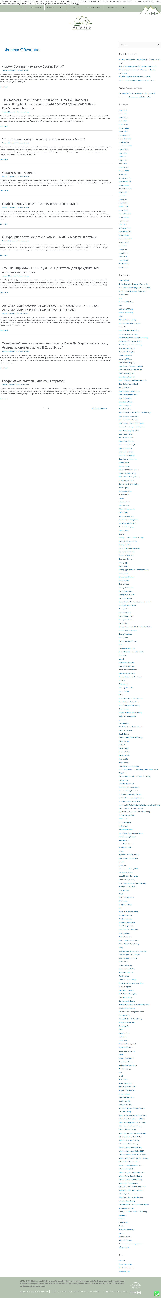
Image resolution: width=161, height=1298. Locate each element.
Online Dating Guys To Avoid (129, 954)
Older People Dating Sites (128, 940)
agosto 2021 (124, 192)
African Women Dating (127, 320)
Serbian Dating (124, 1015)
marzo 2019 (123, 260)
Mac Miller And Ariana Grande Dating (132, 883)
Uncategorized (124, 1094)
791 (120, 305)
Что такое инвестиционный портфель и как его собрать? (43, 139)
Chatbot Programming (127, 509)
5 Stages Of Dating (126, 302)
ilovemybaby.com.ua (126, 783)
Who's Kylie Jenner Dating (128, 1194)
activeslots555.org (126, 309)
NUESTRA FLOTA (74, 8)
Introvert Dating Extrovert (128, 791)
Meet (121, 894)
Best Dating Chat (125, 398)
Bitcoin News (124, 462)
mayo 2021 (123, 203)
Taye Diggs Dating (125, 1062)
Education (122, 655)
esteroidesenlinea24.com (128, 670)
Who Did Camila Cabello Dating (130, 1137)
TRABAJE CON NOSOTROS (93, 8)
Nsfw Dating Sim (125, 937)
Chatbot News (124, 505)
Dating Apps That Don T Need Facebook (134, 570)
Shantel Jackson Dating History (130, 1019)
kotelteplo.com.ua (125, 847)
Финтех (121, 1233)
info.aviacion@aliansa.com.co (118, 1291)
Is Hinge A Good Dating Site (129, 801)
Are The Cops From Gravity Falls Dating (133, 337)
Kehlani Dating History (127, 837)
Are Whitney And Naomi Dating (130, 345)
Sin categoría (124, 1026)
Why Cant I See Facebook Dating (131, 1197)
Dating (121, 534)
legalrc (121, 862)
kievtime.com (124, 840)
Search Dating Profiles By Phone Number (134, 1005)
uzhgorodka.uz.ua (125, 1105)
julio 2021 (123, 196)
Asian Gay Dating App (127, 352)
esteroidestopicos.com (127, 673)
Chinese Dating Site (126, 516)
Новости (122, 1219)
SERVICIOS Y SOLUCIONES (55, 8)
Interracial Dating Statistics (129, 787)
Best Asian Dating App (127, 362)
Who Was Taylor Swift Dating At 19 (132, 1190)
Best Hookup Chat (125, 434)
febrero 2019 (124, 264)
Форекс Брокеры (125, 1237)
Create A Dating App (126, 527)
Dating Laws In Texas (127, 595)
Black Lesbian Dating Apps (128, 470)
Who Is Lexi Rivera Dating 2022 (131, 1165)
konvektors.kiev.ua (126, 844)
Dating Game (124, 580)
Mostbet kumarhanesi (127, 922)
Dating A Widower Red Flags (129, 548)
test (120, 1072)
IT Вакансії (123, 819)
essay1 (121, 659)
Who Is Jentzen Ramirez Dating (130, 1147)
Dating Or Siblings (126, 598)
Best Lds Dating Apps (127, 455)
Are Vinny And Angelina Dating (130, 341)
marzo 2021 (123, 206)
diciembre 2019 (125, 228)
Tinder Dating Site (125, 1083)
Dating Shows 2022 (126, 616)
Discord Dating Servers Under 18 (131, 652)
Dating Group (124, 584)
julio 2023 (123, 110)
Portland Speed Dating (127, 980)
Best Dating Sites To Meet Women (132, 423)
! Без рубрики (124, 280)
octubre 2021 (124, 185)
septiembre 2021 (125, 189)
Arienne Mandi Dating (127, 348)
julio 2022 (123, 153)
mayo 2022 (123, 160)
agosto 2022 (124, 149)
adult (121, 316)
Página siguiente (99, 408)
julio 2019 (123, 246)
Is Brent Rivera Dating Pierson (130, 794)
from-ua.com (124, 709)
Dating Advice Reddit (126, 552)
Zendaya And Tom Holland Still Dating (133, 1212)
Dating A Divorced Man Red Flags (131, 537)
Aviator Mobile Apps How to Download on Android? (138, 66)
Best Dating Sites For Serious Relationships (135, 413)
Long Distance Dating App (128, 876)
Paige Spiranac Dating (127, 969)
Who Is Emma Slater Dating (129, 1140)
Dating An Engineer (126, 559)
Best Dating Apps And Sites (129, 391)
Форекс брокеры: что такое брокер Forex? (33, 66)
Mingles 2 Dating (125, 905)
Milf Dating (123, 901)
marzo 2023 (123, 124)
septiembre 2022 (125, 146)
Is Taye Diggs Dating (126, 815)
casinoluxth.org (124, 502)
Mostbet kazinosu (125, 919)
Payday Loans (124, 976)
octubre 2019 (124, 235)
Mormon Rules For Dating (128, 912)
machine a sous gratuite (127, 887)
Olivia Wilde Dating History (129, 944)
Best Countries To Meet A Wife (130, 370)
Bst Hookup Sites (125, 491)
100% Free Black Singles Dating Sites (133, 291)
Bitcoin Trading (124, 466)
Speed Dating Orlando (127, 1051)
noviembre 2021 (125, 182)
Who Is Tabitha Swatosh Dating (130, 1180)
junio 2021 (123, 199)
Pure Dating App (125, 987)
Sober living (123, 1040)
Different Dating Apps (127, 648)
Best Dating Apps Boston (128, 395)
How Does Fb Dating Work (129, 766)
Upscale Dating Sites (126, 1097)
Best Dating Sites (125, 409)
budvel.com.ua (124, 495)
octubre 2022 (124, 142)
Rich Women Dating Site (128, 994)
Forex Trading (124, 691)
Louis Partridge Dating (127, 880)
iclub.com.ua (123, 780)
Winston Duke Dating (127, 1201)
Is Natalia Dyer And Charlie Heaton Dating (134, 812)
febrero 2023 (124, 128)
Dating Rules (123, 609)
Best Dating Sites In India (128, 420)
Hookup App (123, 748)
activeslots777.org (126, 313)
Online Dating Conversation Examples (133, 951)
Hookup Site (123, 759)
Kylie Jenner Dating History (129, 854)
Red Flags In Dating (126, 990)
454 (120, 298)
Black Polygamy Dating (127, 473)
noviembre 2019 (125, 231)
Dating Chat (123, 573)
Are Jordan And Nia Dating (129, 334)
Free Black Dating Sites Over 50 (131, 698)
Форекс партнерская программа (131, 1244)
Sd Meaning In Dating (127, 1001)
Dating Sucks (124, 637)
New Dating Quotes (126, 926)
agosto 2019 (124, 242)
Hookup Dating (124, 752)
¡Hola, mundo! (150, 93)
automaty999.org (125, 359)
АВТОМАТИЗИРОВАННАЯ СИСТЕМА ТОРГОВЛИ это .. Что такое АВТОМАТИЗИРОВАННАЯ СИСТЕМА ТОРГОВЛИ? (50, 307)
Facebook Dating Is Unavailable (130, 677)
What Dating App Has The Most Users (133, 1115)
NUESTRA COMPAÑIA (35, 8)
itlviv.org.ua (123, 826)
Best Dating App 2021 (127, 373)
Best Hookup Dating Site (128, 445)
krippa (121, 851)
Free (120, 695)
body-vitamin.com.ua (126, 480)
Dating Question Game (127, 605)
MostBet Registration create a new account (135, 77)
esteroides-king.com (126, 662)
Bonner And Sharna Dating (129, 484)
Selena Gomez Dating (127, 1008)
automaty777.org (125, 355)
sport (121, 1054)
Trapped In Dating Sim (127, 1090)
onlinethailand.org (125, 965)
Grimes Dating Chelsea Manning (131, 737)
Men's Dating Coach (126, 897)
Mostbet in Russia (125, 915)
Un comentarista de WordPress (130, 93)
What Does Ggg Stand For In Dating (132, 1122)
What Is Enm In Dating (127, 1129)
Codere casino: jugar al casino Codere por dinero (136, 80)
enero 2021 (123, 210)
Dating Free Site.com (126, 577)
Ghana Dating (124, 723)
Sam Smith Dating (125, 997)
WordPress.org (124, 1271)
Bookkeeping (124, 488)
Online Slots (123, 962)
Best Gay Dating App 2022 (129, 430)
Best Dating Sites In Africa (128, 416)
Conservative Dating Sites (128, 520)
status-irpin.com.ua (126, 1058)
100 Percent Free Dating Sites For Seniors (134, 288)
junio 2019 (123, 249)
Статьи (121, 1226)
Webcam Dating (125, 1112)
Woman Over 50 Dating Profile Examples (134, 1205)
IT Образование (125, 822)
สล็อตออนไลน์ (124, 1247)
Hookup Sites (124, 762)
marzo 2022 (123, 167)
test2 (121, 1076)
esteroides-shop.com (127, 666)
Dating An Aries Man (126, 555)
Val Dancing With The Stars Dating (132, 1108)
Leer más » (4, 87)
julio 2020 (123, 224)
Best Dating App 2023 (127, 377)
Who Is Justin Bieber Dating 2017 (131, 1151)
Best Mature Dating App (128, 459)
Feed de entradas (125, 1264)
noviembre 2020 (125, 214)
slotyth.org (123, 1037)
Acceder (122, 1260)
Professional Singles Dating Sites (131, 983)
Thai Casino (123, 1080)
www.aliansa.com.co (126, 1208)
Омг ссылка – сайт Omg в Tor (140, 97)
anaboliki (122, 327)
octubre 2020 (124, 217)
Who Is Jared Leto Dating (128, 1144)
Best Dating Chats (125, 402)
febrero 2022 (124, 171)
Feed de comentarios (126, 1268)
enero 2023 (123, 131)
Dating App (123, 562)
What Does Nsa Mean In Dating (130, 1126)
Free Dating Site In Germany (129, 705)
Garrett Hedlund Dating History (130, 712)
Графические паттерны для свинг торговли (33, 381)
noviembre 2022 (125, 139)
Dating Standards (125, 634)
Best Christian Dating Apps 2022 (131, 366)
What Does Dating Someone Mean (131, 1119)
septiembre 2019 (125, 239)
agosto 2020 (124, 221)
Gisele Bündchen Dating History (131, 727)
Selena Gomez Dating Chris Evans (131, 1012)
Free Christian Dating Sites (129, 702)
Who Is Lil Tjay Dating (127, 1169)
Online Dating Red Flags (128, 958)
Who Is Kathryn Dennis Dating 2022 (132, 1154)
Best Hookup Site (125, 448)
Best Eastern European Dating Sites (132, 427)
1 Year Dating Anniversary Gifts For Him (134, 284)
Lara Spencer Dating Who (128, 858)
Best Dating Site (125, 405)
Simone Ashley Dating (127, 1022)
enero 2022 (123, 174)
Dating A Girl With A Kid (128, 541)
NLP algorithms (124, 933)
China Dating (124, 512)
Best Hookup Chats (126, 437)
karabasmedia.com (126, 830)
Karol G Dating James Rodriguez (131, 833)
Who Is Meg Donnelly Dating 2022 (132, 1172)
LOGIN (124, 8)
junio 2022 (123, 156)
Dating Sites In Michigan (128, 630)
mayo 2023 (123, 117)
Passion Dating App (126, 972)
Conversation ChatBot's (127, 523)
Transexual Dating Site (127, 1087)
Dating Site (123, 623)
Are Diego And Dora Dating (129, 330)
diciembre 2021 (125, 178)
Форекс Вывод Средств (19, 172)
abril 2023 (123, 121)
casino (121, 498)
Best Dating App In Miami (128, 384)
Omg (121, 947)
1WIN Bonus (124, 295)
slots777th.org (124, 1033)
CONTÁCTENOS (111, 8)
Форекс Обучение (8, 70)
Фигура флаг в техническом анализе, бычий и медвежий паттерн (49, 237)
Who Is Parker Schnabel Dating (130, 1176)
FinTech (122, 680)
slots (121, 1029)
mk (120, 908)
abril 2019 (123, 256)
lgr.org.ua (122, 865)
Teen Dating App (125, 1069)
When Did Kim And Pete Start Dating (132, 1133)
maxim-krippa (124, 890)
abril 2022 (123, 164)
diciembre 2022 (125, 135)
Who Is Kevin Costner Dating (129, 1162)
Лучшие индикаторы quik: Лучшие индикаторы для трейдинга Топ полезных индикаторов (50, 270)
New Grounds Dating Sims (129, 930)
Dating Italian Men (126, 591)
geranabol (122, 720)
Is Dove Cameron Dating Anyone (131, 798)
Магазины (122, 1215)
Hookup (122, 745)
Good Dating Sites (126, 730)
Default (122, 645)
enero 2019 (123, 267)
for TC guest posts (126, 688)
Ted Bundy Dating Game (128, 1065)
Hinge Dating (124, 741)
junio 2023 (123, 114)
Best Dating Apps (125, 388)
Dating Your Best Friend (128, 641)
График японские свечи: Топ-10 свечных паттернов (40, 203)
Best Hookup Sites (126, 452)
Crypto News (124, 530)
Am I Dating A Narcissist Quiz (130, 323)
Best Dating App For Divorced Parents (133, 380)
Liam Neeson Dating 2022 (128, 869)
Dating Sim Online (125, 620)
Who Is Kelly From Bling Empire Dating (133, 1158)
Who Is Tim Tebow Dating (128, 1183)
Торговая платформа (126, 1229)
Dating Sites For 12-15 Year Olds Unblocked (135, 627)
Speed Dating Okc (125, 1047)
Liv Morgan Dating (126, 872)
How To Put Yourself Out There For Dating (135, 776)
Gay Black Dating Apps (127, 716)
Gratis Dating (124, 734)
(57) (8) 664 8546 (74, 1291)
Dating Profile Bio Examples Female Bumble (135, 602)
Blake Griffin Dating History (129, 477)
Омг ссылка (123, 1222)
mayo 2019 (123, 253)
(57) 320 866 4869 (62, 1291)
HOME (21, 8)
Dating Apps (123, 566)
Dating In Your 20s (126, 588)
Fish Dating (123, 684)
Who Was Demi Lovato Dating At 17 (132, 1187)
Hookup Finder (124, 755)
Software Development (127, 1044)
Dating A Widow (125, 545)
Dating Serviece (125, 612)
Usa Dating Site (125, 1101)
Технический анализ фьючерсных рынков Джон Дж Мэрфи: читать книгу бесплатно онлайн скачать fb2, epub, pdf (55, 345)
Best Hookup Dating (126, 441)
